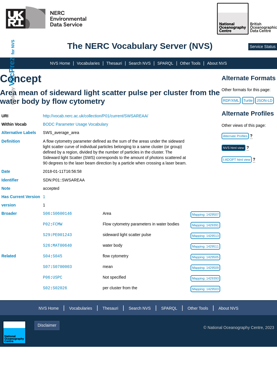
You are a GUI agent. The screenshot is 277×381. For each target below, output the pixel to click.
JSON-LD (264, 100)
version (8, 205)
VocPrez (11, 71)
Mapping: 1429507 (205, 214)
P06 (46, 277)
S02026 (60, 288)
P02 (46, 224)
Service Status (263, 46)
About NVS (217, 63)
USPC (57, 277)
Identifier (9, 180)
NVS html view (233, 148)
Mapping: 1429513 (205, 236)
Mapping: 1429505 (205, 257)
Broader (9, 213)
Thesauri (114, 63)
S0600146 (62, 213)
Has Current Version (20, 196)
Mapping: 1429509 (205, 267)
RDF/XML (231, 100)
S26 (46, 245)
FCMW (57, 224)
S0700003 (62, 266)
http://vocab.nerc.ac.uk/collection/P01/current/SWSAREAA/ (95, 116)
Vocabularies (88, 63)
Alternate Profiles (235, 136)
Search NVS (140, 63)
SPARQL (165, 63)
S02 (46, 288)
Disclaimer (47, 325)
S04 (46, 256)
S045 (57, 256)
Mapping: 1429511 (205, 246)
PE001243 (62, 235)
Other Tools (190, 63)
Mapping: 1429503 (205, 289)
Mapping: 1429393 (205, 278)
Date (5, 171)
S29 (46, 235)
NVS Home (60, 63)
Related (8, 256)
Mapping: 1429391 (205, 225)
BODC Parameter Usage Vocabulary (75, 124)
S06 (46, 213)
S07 (46, 266)
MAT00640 (62, 245)
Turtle (248, 100)
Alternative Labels (18, 132)
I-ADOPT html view (236, 159)
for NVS (13, 47)
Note (5, 188)
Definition (10, 141)
